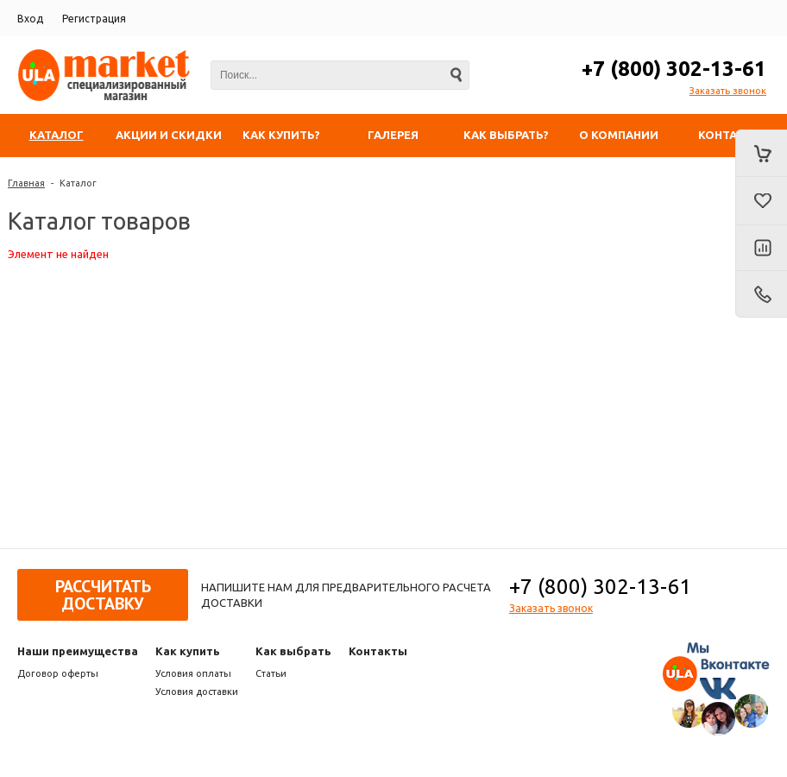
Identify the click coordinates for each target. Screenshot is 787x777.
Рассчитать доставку (103, 595)
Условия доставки (196, 691)
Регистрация (94, 18)
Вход (30, 18)
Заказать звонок (727, 90)
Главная (26, 183)
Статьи (270, 673)
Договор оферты (57, 673)
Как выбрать (293, 651)
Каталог (78, 183)
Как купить (187, 651)
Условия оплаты (193, 673)
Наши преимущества (77, 651)
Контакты (378, 651)
